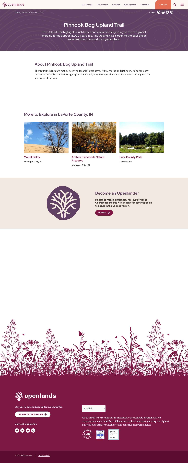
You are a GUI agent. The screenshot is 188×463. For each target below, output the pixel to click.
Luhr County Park (130, 157)
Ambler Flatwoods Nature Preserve (88, 158)
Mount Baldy (32, 157)
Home (17, 12)
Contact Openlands (26, 423)
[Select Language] (94, 408)
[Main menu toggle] (182, 4)
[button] (163, 4)
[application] (94, 4)
